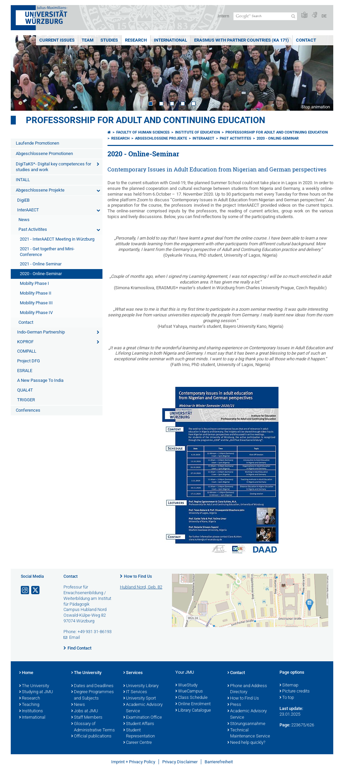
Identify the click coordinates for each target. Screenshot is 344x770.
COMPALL (26, 351)
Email (74, 637)
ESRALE (24, 370)
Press (234, 705)
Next (321, 73)
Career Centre (137, 743)
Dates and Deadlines (92, 686)
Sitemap (289, 685)
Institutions (31, 711)
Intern (223, 15)
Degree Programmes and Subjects (92, 695)
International (170, 40)
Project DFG (28, 360)
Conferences (28, 410)
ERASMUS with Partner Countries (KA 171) (241, 40)
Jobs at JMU (84, 711)
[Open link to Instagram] (25, 590)
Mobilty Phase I (34, 283)
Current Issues (57, 40)
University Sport (139, 699)
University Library (141, 686)
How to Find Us (138, 576)
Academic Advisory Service (143, 708)
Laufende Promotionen (37, 143)
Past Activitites (32, 229)
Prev (22, 73)
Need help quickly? (246, 743)
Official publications (91, 736)
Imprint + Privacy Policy (133, 761)
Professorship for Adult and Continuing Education (145, 120)
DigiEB (23, 200)
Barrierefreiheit (219, 761)
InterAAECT (28, 209)
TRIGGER (26, 399)
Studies (109, 40)
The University (34, 686)
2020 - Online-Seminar (41, 273)
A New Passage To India (40, 380)
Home (26, 673)
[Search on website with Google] (265, 16)
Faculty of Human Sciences (143, 132)
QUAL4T (25, 390)
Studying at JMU (36, 692)
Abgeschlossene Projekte (40, 190)
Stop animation (315, 106)
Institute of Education (197, 132)
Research (136, 40)
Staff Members (86, 718)
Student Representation (139, 733)
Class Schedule (191, 698)
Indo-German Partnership (41, 332)
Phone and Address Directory (247, 689)
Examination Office (142, 718)
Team (87, 40)
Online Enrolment (193, 704)
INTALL (23, 179)
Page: (285, 724)
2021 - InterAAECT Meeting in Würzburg (57, 239)
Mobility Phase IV (36, 312)
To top (287, 698)
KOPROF (25, 341)
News (24, 219)
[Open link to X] (36, 590)
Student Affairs (138, 724)
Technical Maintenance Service (248, 733)
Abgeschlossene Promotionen (44, 153)
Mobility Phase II (35, 293)
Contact (306, 40)
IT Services (135, 692)
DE (324, 15)
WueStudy (186, 685)
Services (133, 673)
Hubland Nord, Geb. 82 (141, 586)
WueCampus (189, 691)
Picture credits (295, 691)
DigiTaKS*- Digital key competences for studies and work (53, 166)
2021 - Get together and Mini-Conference (47, 251)
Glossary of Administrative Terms (93, 727)
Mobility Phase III (36, 302)
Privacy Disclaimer (180, 761)
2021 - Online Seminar (40, 263)
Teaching (29, 705)
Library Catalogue (193, 711)
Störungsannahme (246, 724)
